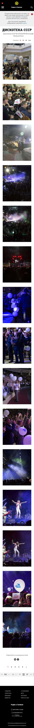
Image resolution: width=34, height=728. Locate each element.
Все (29, 40)
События (8, 691)
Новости (7, 698)
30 (23, 40)
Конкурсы (8, 693)
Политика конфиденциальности (17, 723)
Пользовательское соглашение (17, 725)
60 (26, 40)
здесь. (25, 23)
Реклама (24, 695)
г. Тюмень (18, 716)
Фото (22, 693)
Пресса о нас (25, 698)
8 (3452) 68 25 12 (17, 712)
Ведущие (8, 695)
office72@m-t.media (18, 709)
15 (20, 40)
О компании (25, 691)
